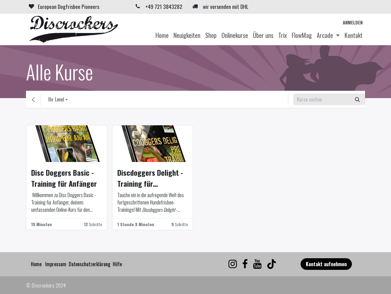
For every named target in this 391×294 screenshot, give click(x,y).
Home (36, 264)
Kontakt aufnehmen (326, 264)
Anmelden (353, 22)
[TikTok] (271, 264)
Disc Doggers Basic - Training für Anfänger (64, 178)
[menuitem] (162, 35)
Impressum (55, 264)
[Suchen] (357, 99)
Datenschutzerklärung (89, 264)
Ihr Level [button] (56, 99)
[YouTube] (257, 264)
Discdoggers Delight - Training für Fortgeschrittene (150, 178)
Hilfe (117, 264)
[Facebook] (245, 264)
